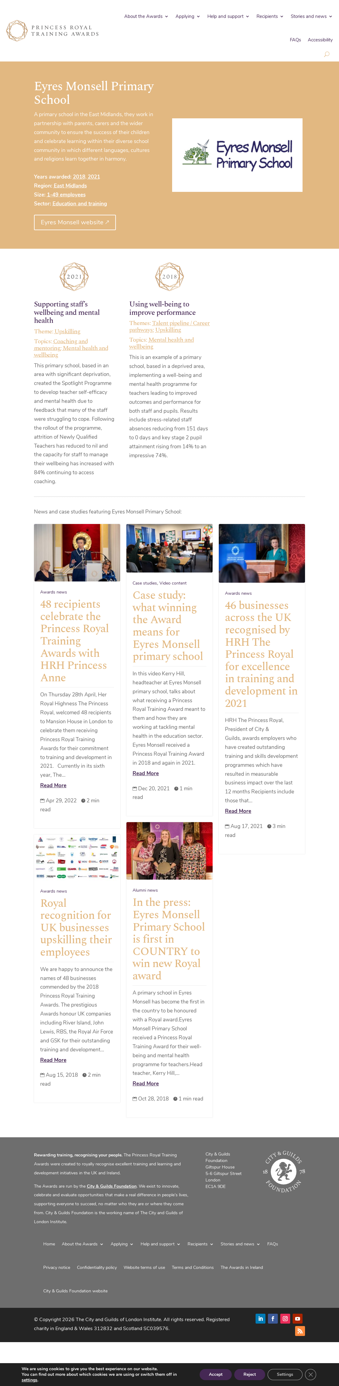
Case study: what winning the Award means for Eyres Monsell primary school (168, 626)
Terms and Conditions (193, 1267)
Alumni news (145, 908)
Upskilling (67, 331)
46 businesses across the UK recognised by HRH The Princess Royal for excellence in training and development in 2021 (261, 654)
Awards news (53, 592)
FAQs (295, 40)
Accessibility (320, 40)
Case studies (145, 583)
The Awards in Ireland (242, 1267)
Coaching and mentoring (61, 345)
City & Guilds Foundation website (75, 1291)
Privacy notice (56, 1267)
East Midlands (70, 185)
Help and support (225, 16)
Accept (215, 1374)
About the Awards (143, 16)
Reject (250, 1374)
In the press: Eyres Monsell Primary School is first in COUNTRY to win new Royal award (169, 957)
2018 (79, 176)
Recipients (267, 16)
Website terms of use (144, 1267)
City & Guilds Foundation (112, 1186)
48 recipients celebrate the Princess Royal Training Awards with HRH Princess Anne (74, 641)
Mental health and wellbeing (71, 352)
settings (29, 1380)
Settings (285, 1374)
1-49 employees (66, 194)
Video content (173, 583)
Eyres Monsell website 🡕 (75, 222)
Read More (53, 785)
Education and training (80, 203)
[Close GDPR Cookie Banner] (310, 1374)
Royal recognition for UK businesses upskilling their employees (76, 954)
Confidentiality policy (97, 1267)
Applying (185, 16)
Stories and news (309, 16)
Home (49, 1244)
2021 (94, 176)
